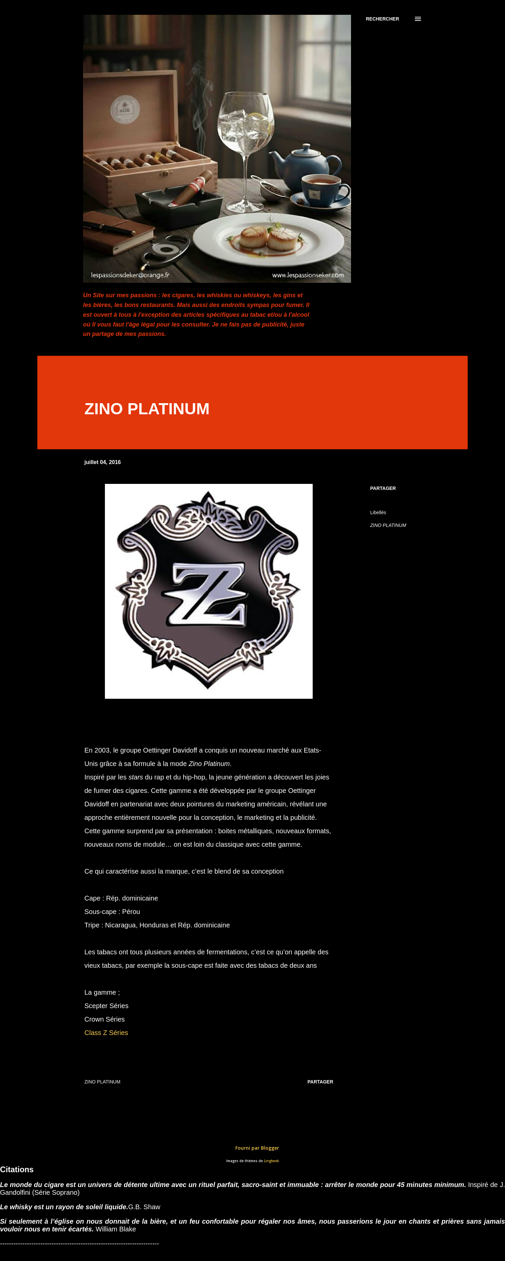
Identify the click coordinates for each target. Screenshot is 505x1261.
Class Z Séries (106, 1032)
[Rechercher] (382, 19)
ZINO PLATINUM (388, 525)
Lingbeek (271, 1161)
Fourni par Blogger (252, 1148)
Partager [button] (383, 488)
